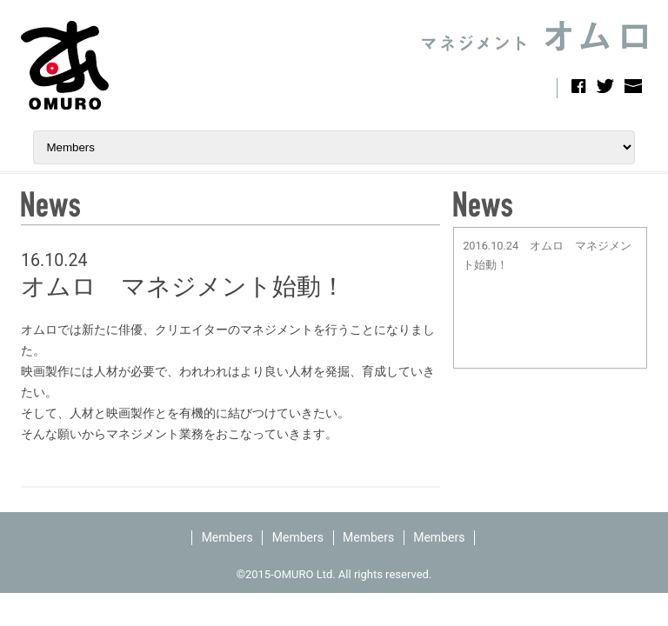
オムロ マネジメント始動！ (183, 286)
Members (227, 537)
